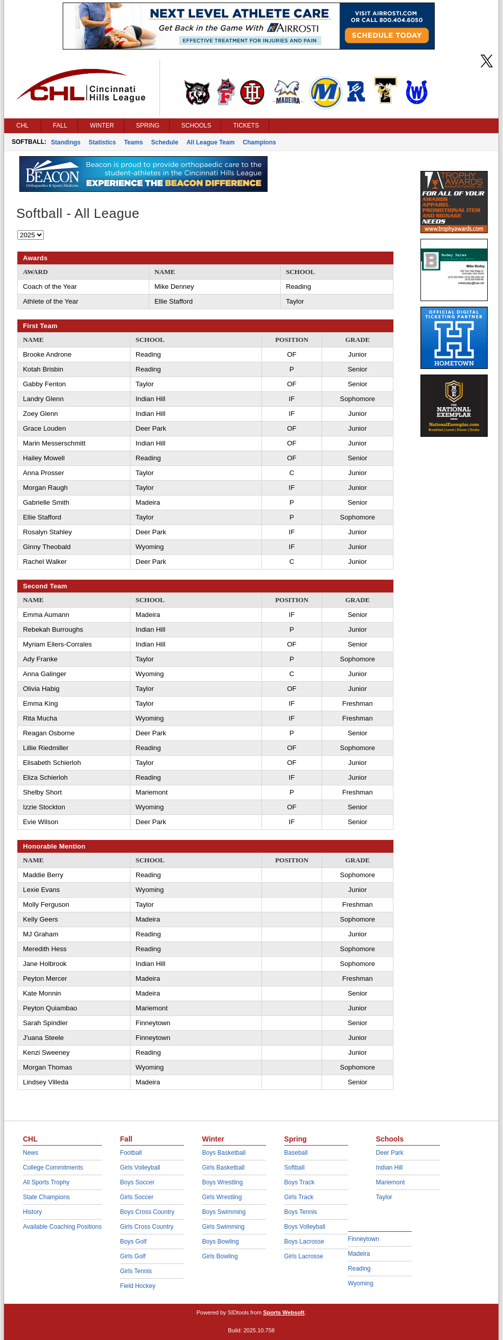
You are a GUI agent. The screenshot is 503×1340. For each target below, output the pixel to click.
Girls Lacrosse (304, 1256)
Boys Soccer (137, 1182)
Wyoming (361, 1283)
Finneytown (363, 1239)
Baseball (296, 1152)
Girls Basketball (223, 1167)
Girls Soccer (136, 1197)
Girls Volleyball (140, 1167)
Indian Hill (389, 1167)
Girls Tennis (136, 1271)
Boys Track (299, 1182)
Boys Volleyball (305, 1226)
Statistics (102, 142)
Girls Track (298, 1197)
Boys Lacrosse (304, 1241)
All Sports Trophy (46, 1182)
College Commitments (53, 1167)
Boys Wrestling (222, 1182)
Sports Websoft (283, 1312)
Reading (359, 1268)
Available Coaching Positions (62, 1226)
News (30, 1152)
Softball (294, 1167)
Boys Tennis (300, 1211)
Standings (66, 142)
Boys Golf (133, 1241)
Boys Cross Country (147, 1211)
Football (131, 1152)
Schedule (164, 142)
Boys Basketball (224, 1152)
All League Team (210, 142)
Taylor (384, 1197)
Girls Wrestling (222, 1197)
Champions (259, 142)
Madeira (359, 1253)
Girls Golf (133, 1256)
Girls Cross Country (147, 1226)
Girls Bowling (220, 1256)
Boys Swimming (224, 1211)
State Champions (46, 1197)
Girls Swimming (223, 1226)
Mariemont (390, 1182)
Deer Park (390, 1152)
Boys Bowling (220, 1241)
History (32, 1211)
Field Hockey (137, 1285)
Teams (133, 142)
